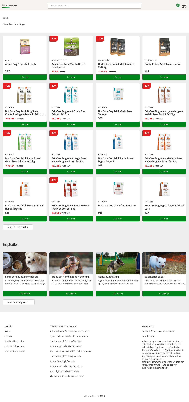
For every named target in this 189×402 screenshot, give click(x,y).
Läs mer (25, 77)
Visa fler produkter (18, 227)
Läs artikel (25, 293)
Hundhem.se (9, 5)
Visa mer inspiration (19, 302)
